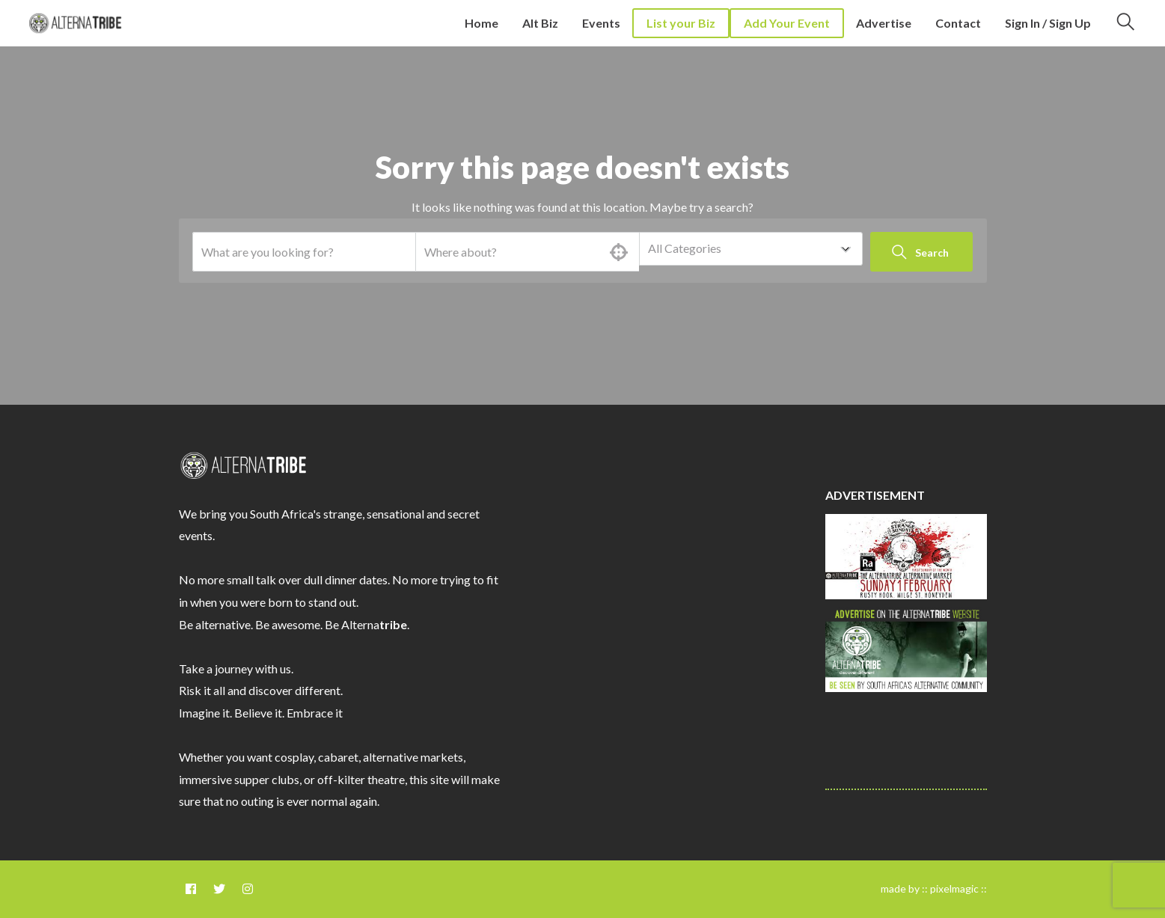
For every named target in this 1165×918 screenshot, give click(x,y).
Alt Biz (540, 23)
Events (601, 23)
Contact (958, 23)
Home (481, 23)
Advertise (883, 23)
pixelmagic (954, 888)
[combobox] (751, 249)
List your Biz (680, 23)
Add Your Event (787, 23)
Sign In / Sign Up (1048, 23)
